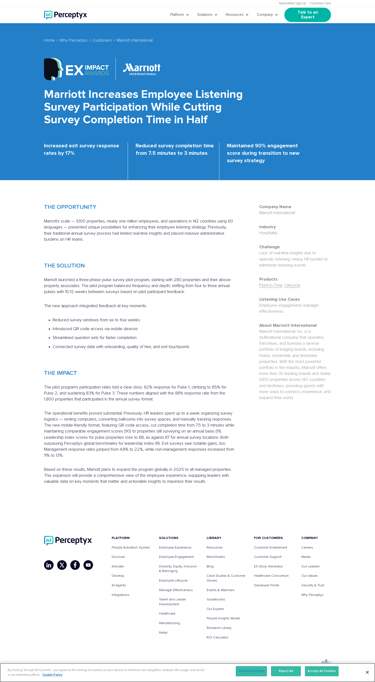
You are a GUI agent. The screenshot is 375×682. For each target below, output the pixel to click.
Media (305, 557)
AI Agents (119, 585)
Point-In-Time (270, 285)
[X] (62, 565)
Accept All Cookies (322, 671)
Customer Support (267, 557)
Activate (118, 566)
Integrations (120, 595)
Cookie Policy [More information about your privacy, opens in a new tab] (52, 674)
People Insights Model (223, 618)
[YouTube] (88, 565)
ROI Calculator (217, 637)
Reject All (286, 671)
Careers (307, 547)
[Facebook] (75, 565)
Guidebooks (216, 599)
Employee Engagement (176, 557)
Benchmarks (216, 557)
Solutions (204, 15)
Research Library (219, 628)
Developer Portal (266, 585)
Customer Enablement (270, 547)
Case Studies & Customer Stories (226, 578)
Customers (102, 40)
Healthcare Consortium (271, 575)
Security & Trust (312, 585)
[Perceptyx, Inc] (68, 541)
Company (265, 15)
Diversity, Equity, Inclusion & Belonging (178, 569)
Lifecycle (292, 285)
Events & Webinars (220, 590)
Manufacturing (169, 623)
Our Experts (215, 609)
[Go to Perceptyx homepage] (65, 14)
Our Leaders (310, 566)
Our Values (309, 575)
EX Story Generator (268, 566)
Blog (210, 566)
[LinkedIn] (49, 565)
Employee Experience (175, 547)
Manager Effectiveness (176, 590)
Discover (118, 557)
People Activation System (131, 547)
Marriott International (135, 40)
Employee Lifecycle (173, 580)
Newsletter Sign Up (292, 3)
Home (49, 40)
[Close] (367, 672)
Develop (118, 575)
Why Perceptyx (74, 40)
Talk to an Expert (308, 14)
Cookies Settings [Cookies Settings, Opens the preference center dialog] (251, 671)
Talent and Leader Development (172, 602)
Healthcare (167, 613)
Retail (163, 632)
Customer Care (320, 3)
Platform (177, 15)
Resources (234, 15)
